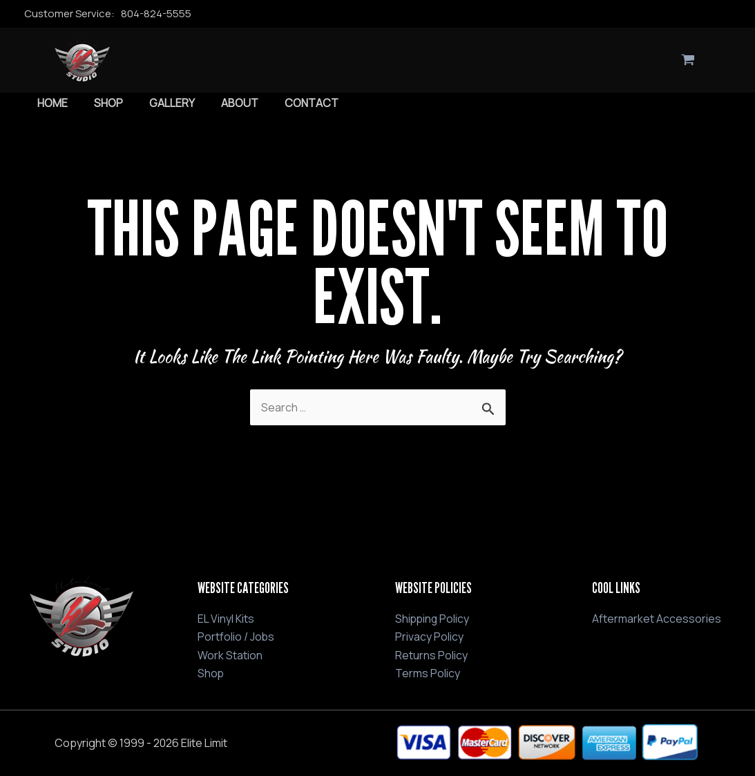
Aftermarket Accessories (656, 618)
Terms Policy (427, 673)
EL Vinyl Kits (226, 618)
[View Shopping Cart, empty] (688, 60)
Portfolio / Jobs (236, 636)
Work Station (230, 654)
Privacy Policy (429, 636)
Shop (211, 673)
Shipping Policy (433, 618)
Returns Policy (431, 654)
